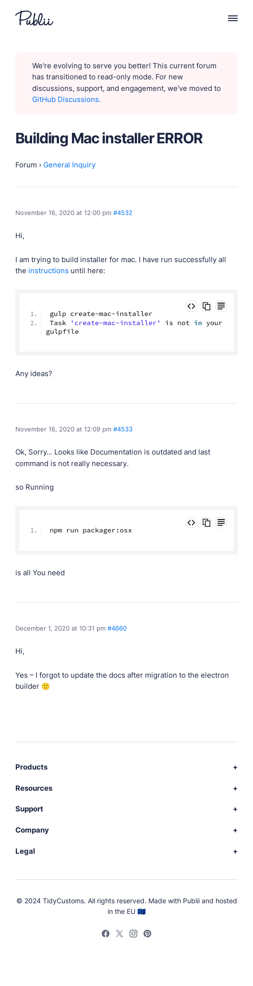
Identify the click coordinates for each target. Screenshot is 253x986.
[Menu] (227, 18)
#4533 (123, 429)
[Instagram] (133, 935)
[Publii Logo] (34, 18)
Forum (26, 165)
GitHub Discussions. (66, 99)
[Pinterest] (147, 935)
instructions (48, 270)
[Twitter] (119, 935)
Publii (191, 901)
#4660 (117, 628)
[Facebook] (105, 935)
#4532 (123, 212)
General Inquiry (69, 165)
